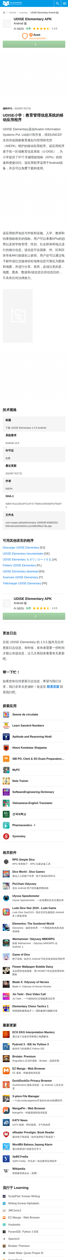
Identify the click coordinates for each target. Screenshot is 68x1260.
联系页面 (53, 686)
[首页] (4, 12)
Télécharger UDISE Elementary (22, 583)
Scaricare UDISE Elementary (20, 577)
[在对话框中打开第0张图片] (18, 316)
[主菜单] (64, 3)
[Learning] (23, 12)
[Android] (12, 12)
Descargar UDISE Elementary (21, 547)
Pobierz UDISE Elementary (19, 565)
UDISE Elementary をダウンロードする (27, 559)
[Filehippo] (12, 3)
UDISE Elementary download (20, 571)
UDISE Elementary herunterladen (23, 553)
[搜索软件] (57, 3)
